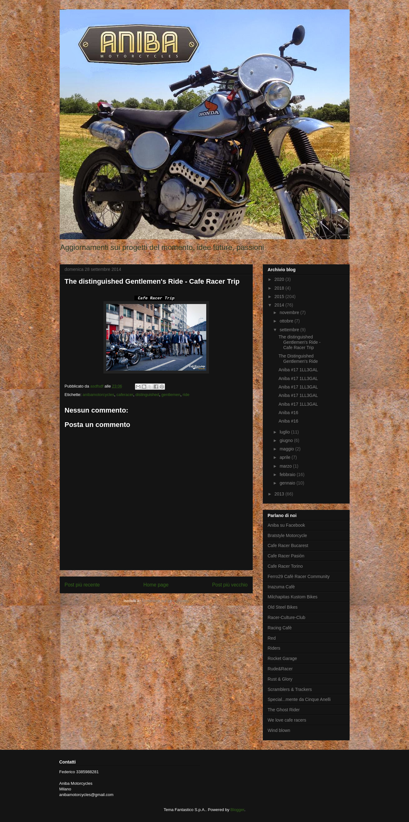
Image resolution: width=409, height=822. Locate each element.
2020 (279, 279)
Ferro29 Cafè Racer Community (299, 576)
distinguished (147, 394)
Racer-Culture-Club (287, 617)
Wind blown (279, 730)
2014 (279, 304)
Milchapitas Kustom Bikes (293, 596)
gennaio (288, 482)
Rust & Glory (280, 679)
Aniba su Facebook (286, 525)
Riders (274, 648)
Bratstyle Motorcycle (287, 535)
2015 (279, 296)
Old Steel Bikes (283, 607)
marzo (286, 466)
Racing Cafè (280, 627)
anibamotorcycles (98, 394)
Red (272, 638)
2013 (279, 493)
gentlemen (171, 394)
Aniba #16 (288, 412)
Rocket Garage (282, 658)
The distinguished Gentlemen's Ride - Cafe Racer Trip (299, 342)
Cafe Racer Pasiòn (286, 555)
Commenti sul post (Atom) (165, 600)
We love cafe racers (287, 720)
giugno (287, 440)
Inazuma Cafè (281, 586)
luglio (285, 431)
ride (186, 394)
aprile (286, 457)
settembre (290, 329)
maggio (287, 448)
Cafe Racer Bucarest (288, 545)
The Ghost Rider (284, 709)
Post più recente (82, 584)
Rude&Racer (280, 668)
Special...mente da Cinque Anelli (299, 699)
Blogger (237, 809)
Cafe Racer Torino (285, 566)
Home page (156, 584)
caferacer (125, 394)
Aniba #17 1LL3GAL (298, 369)
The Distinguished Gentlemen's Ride (298, 358)
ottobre (287, 320)
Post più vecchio (230, 584)
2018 (279, 288)
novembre (290, 312)
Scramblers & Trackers (290, 689)
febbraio (288, 474)
